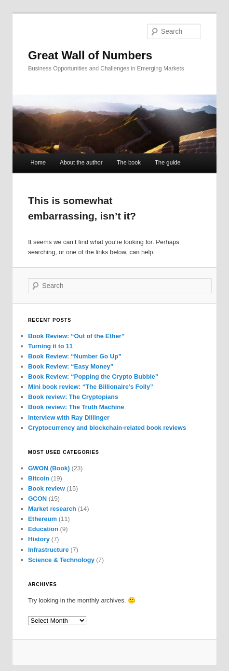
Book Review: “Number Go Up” (74, 356)
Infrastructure (48, 549)
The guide (167, 162)
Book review (46, 488)
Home (38, 162)
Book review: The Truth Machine (76, 407)
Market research (52, 508)
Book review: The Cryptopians (73, 396)
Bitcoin (38, 478)
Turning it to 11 (50, 346)
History (39, 539)
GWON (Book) (49, 468)
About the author (81, 162)
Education (43, 529)
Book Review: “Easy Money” (70, 366)
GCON (37, 498)
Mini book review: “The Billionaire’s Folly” (90, 386)
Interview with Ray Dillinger (68, 417)
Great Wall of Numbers (90, 55)
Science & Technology (61, 559)
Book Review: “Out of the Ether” (76, 336)
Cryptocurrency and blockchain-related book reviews (107, 427)
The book (129, 162)
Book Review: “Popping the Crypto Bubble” (93, 376)
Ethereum (42, 518)
